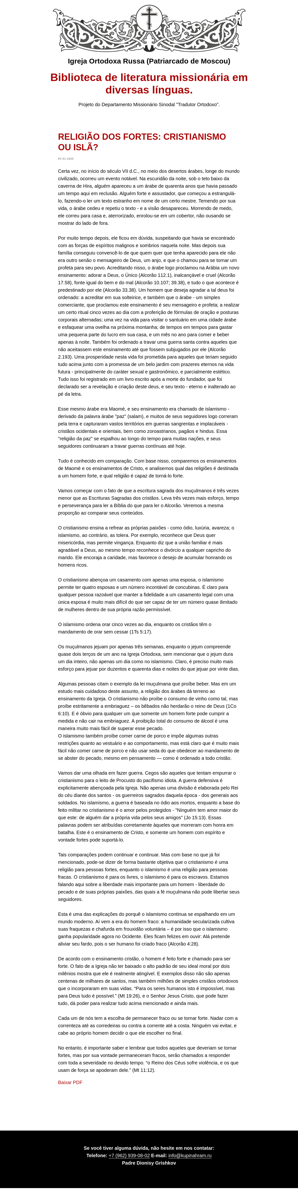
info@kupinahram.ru (190, 1163)
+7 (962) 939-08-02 (129, 1163)
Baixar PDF (70, 1086)
